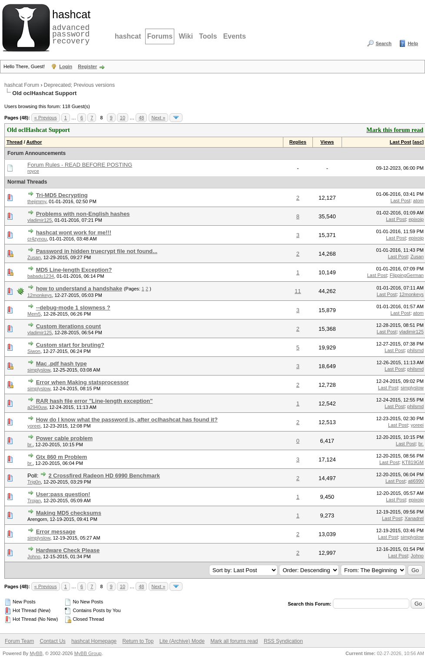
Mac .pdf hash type (61, 363)
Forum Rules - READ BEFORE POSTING (79, 164)
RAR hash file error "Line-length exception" (94, 401)
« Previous (45, 117)
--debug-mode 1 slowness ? (73, 307)
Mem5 (34, 313)
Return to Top (138, 641)
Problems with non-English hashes (83, 214)
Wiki (186, 36)
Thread (15, 142)
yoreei (33, 425)
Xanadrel (414, 518)
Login (65, 66)
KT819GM (413, 462)
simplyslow (38, 369)
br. (30, 444)
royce (33, 171)
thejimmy (36, 201)
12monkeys (39, 295)
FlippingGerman (407, 275)
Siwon (33, 351)
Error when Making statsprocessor (82, 382)
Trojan (34, 500)
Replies (297, 142)
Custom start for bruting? (70, 345)
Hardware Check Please (68, 550)
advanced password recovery (69, 26)
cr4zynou (37, 238)
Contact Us (52, 641)
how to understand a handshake (79, 288)
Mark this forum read (394, 130)
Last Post (401, 142)
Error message (56, 531)
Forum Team (19, 641)
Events (234, 36)
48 (141, 117)
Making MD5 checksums (68, 513)
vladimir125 (39, 220)
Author (34, 142)
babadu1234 (40, 276)
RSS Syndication (283, 641)
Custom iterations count (68, 326)
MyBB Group (88, 653)
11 (298, 291)
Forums (160, 36)
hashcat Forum (21, 85)
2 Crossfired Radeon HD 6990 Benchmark (104, 475)
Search (383, 43)
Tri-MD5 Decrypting (62, 195)
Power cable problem (64, 438)
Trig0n (34, 481)
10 (122, 117)
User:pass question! (63, 494)
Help (413, 43)
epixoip (416, 219)
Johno (33, 556)
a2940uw (36, 407)
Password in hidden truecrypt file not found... (97, 251)
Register (87, 66)
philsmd (415, 350)
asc (418, 142)
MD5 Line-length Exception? (74, 270)
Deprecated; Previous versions (79, 85)
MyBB (36, 653)
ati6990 (416, 481)
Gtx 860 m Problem (61, 457)
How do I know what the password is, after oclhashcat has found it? (127, 419)
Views (327, 142)
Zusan (34, 257)
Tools (208, 36)
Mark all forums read (234, 641)
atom (418, 200)
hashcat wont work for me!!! (73, 232)
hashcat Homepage (93, 641)
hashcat (128, 36)
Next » (159, 117)
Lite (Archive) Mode (182, 641)
